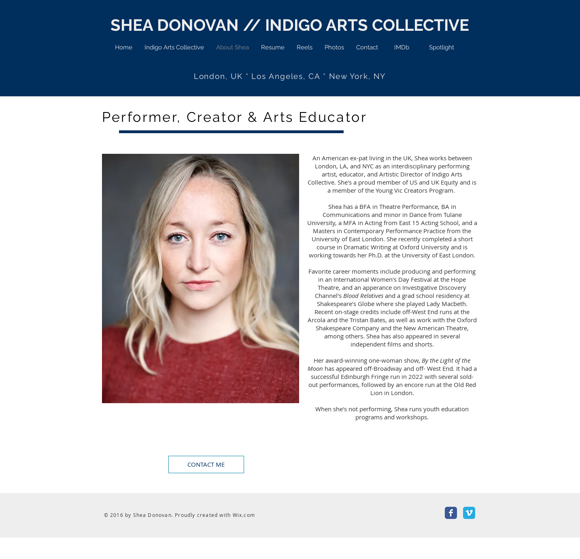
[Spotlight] (441, 47)
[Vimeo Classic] (469, 513)
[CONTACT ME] (206, 464)
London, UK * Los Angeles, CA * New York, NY (290, 76)
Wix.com (244, 515)
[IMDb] (402, 47)
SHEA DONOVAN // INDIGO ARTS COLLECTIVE (289, 24)
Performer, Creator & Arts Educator (235, 117)
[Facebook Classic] (451, 513)
